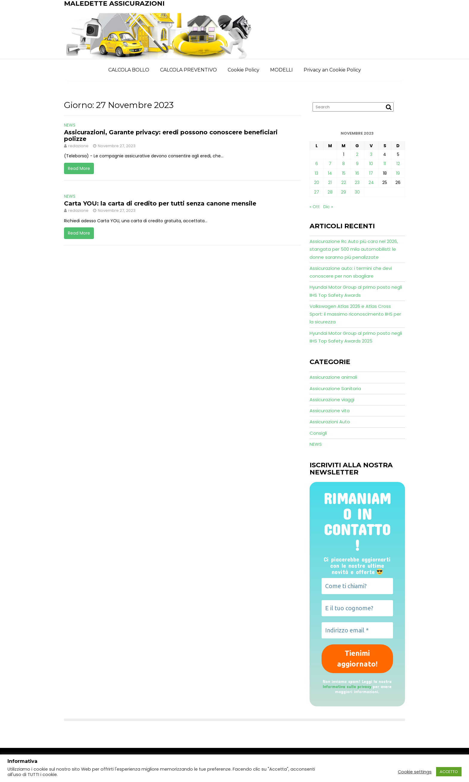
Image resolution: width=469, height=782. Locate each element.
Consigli (318, 433)
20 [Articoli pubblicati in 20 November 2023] (316, 182)
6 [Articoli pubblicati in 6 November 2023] (316, 164)
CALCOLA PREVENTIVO (188, 70)
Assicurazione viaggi (332, 399)
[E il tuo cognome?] (357, 608)
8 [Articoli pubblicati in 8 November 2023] (343, 164)
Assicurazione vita (330, 410)
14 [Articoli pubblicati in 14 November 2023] (330, 173)
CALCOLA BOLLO (128, 70)
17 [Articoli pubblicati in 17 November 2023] (371, 173)
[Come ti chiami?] (357, 586)
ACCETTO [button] (449, 772)
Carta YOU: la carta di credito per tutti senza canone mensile (160, 203)
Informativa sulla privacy (347, 686)
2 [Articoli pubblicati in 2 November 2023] (357, 154)
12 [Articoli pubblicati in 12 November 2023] (398, 164)
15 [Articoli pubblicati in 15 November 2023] (343, 173)
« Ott (315, 207)
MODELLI (281, 70)
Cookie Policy (243, 70)
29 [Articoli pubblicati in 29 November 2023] (343, 192)
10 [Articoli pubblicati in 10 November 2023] (371, 164)
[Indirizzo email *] (357, 630)
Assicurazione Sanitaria (335, 388)
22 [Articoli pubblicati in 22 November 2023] (343, 182)
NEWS (69, 125)
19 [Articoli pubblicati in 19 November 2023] (398, 173)
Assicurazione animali (333, 377)
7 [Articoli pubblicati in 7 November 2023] (330, 164)
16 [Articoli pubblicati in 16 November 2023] (357, 173)
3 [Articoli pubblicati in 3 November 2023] (371, 154)
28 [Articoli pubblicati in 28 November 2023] (330, 192)
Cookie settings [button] (415, 772)
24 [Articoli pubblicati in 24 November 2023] (371, 182)
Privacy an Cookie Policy (332, 70)
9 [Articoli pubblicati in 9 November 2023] (357, 164)
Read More (79, 168)
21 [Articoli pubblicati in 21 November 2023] (330, 182)
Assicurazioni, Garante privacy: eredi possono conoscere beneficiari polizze (171, 135)
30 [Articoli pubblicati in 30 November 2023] (357, 192)
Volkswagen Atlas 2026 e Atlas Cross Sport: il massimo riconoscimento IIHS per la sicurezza (355, 314)
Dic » (328, 207)
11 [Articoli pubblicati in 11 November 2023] (384, 164)
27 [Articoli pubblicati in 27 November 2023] (316, 192)
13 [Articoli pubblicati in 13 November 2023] (316, 173)
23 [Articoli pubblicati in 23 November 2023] (357, 182)
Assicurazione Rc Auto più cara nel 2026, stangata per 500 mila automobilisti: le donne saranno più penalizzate (354, 249)
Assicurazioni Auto (330, 422)
